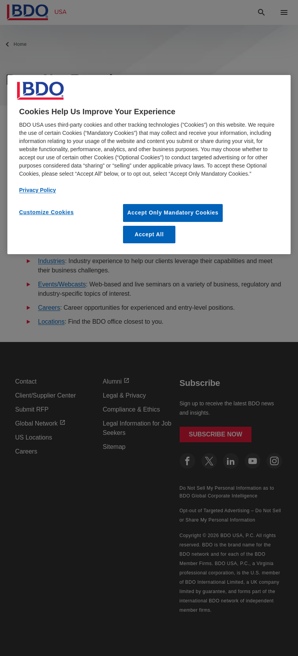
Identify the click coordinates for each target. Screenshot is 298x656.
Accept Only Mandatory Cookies (172, 212)
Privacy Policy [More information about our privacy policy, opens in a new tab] (37, 190)
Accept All (149, 234)
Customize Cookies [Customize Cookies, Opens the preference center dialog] (46, 212)
